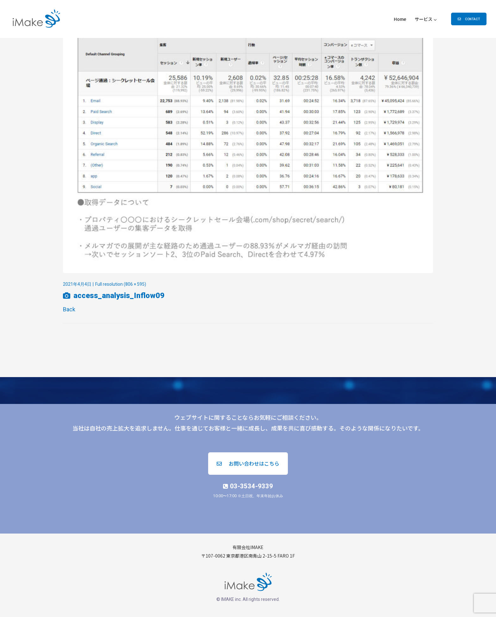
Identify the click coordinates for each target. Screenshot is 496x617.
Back (69, 309)
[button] (469, 19)
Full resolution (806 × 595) (120, 284)
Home (400, 19)
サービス (423, 19)
